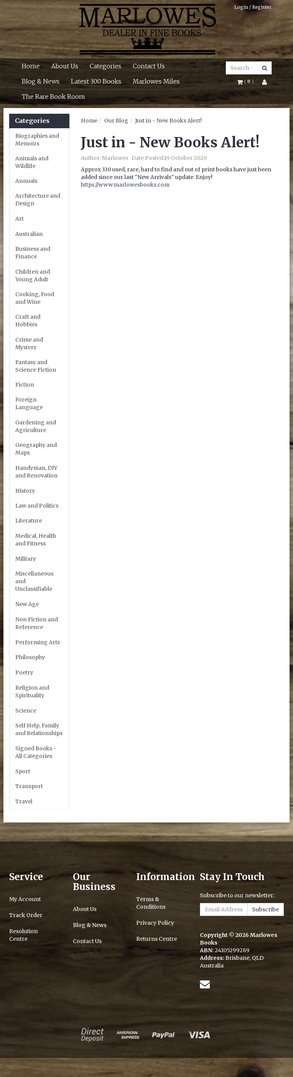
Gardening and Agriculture (35, 426)
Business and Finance (32, 252)
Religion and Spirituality (32, 691)
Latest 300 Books (96, 81)
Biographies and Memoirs (37, 139)
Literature (28, 520)
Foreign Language (29, 403)
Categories (105, 66)
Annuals (26, 180)
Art (19, 218)
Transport (29, 786)
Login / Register (253, 7)
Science (25, 710)
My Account (25, 899)
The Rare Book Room (53, 96)
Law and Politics (36, 505)
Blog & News (41, 81)
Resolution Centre (23, 935)
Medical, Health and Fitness (35, 539)
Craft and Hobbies (27, 320)
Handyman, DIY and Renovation (36, 471)
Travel (23, 801)
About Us (64, 66)
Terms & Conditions (151, 903)
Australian (29, 234)
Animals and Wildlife (31, 162)
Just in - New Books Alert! (168, 120)
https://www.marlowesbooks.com (125, 184)
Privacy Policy (155, 922)
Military (25, 558)
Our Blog (116, 120)
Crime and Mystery (29, 343)
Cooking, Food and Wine (34, 298)
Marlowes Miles (156, 81)
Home (31, 66)
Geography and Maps (36, 449)
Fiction (24, 384)
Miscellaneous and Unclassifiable (34, 581)
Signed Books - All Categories (35, 752)
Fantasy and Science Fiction (35, 366)
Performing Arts (37, 642)
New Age (27, 604)
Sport (22, 771)
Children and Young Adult (32, 275)
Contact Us (149, 66)
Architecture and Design (37, 199)
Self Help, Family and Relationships (39, 729)
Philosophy (30, 657)
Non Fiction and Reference (36, 623)
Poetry (24, 672)
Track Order (25, 915)
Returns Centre (156, 938)
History (25, 490)
